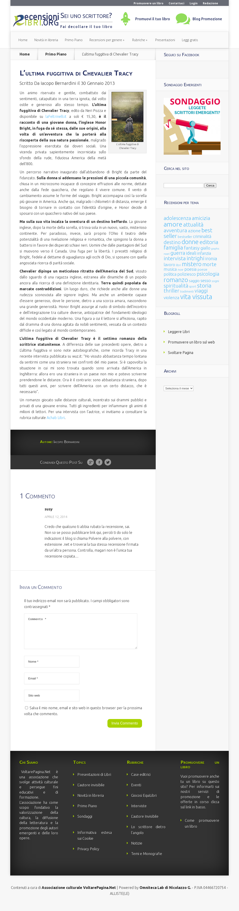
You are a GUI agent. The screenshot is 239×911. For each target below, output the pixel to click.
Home (23, 40)
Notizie (136, 849)
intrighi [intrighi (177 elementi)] (195, 258)
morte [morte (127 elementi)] (209, 264)
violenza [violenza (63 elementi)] (171, 297)
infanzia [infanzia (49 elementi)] (204, 253)
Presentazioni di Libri (94, 780)
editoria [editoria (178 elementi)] (209, 242)
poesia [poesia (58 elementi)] (190, 269)
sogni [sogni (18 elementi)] (215, 281)
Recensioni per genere (105, 40)
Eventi (136, 790)
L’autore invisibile (90, 790)
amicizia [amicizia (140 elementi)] (201, 218)
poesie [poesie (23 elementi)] (202, 269)
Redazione (210, 3)
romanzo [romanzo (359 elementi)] (176, 279)
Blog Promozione (207, 19)
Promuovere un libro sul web (191, 342)
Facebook (99, 462)
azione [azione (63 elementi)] (194, 230)
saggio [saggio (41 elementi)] (194, 280)
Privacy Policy (88, 854)
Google (90, 462)
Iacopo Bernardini (58, 83)
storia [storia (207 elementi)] (204, 285)
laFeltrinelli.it (56, 116)
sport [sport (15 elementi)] (192, 286)
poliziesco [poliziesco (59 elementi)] (186, 274)
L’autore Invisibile (144, 822)
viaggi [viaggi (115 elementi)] (201, 290)
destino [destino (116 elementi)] (172, 242)
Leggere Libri (179, 332)
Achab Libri (56, 418)
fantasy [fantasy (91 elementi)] (192, 247)
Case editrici (140, 780)
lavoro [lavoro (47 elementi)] (169, 264)
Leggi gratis (190, 40)
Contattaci (176, 3)
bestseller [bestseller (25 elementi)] (185, 237)
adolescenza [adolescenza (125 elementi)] (177, 218)
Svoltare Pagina (180, 353)
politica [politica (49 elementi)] (170, 274)
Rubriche (138, 40)
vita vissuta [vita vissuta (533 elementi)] (196, 296)
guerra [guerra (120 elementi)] (177, 253)
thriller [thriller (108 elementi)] (171, 290)
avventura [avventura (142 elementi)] (175, 230)
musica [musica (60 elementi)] (170, 269)
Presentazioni (165, 40)
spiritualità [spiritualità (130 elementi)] (176, 285)
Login (194, 3)
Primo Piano (74, 40)
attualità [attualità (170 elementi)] (193, 225)
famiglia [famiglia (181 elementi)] (173, 248)
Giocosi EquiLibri (144, 801)
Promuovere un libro (148, 3)
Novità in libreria (46, 40)
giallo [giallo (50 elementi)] (205, 248)
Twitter (107, 462)
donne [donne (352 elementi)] (190, 241)
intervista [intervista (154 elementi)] (175, 258)
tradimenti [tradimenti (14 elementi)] (187, 291)
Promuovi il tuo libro (152, 19)
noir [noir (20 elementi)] (180, 269)
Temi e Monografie (146, 859)
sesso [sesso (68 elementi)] (206, 280)
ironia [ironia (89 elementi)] (211, 258)
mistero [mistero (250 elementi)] (191, 264)
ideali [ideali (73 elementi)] (191, 253)
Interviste (139, 811)
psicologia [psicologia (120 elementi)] (208, 274)
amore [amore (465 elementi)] (173, 224)
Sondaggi (84, 822)
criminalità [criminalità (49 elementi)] (202, 236)
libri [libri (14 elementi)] (178, 265)
